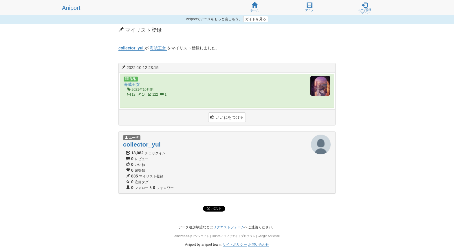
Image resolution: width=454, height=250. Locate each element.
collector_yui (142, 144)
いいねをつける (227, 117)
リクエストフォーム (228, 227)
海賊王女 (132, 84)
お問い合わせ (258, 244)
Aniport (71, 8)
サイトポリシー (235, 244)
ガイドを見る (255, 19)
